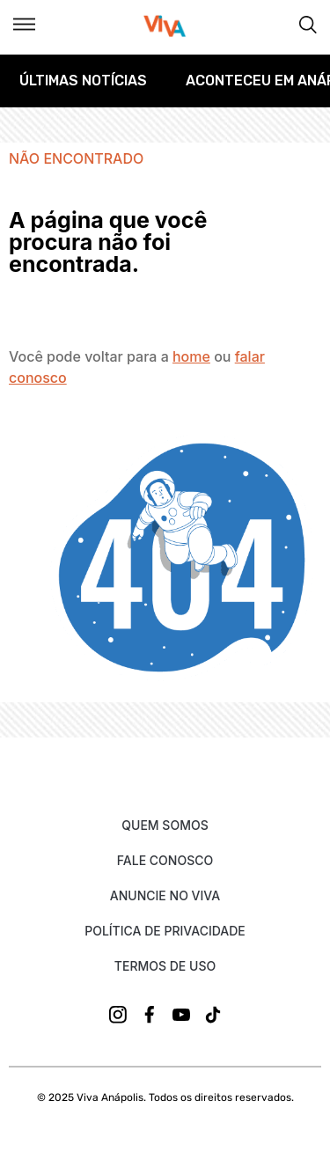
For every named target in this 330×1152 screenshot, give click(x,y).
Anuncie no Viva (165, 895)
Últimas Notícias (83, 80)
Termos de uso (165, 965)
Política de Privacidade (165, 930)
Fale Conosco (165, 860)
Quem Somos (164, 825)
